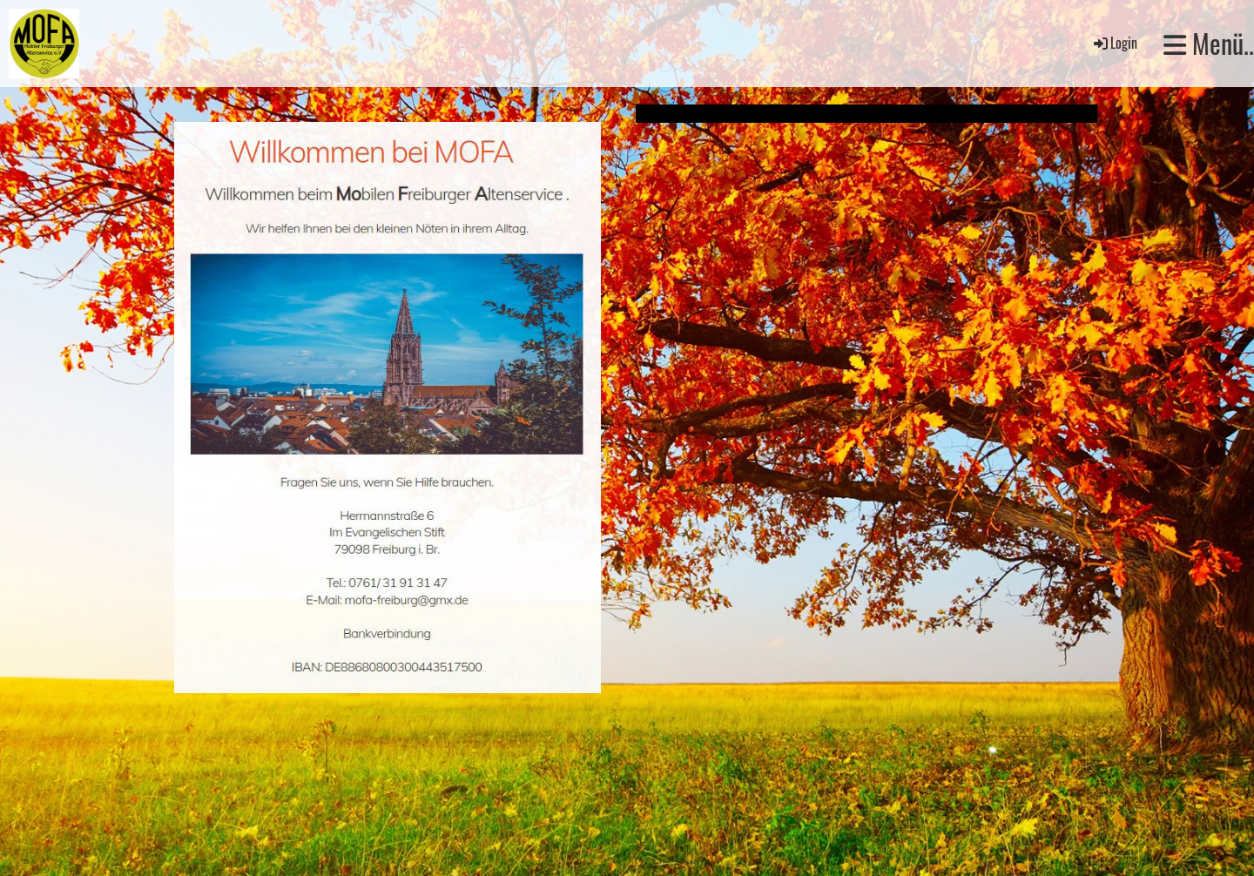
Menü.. (1208, 43)
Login (1114, 42)
